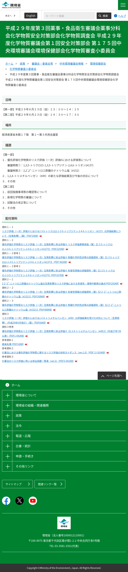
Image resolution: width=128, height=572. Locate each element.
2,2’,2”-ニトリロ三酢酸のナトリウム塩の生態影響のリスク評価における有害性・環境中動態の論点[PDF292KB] (60, 283)
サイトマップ (14, 484)
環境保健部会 (98, 63)
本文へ (8, 15)
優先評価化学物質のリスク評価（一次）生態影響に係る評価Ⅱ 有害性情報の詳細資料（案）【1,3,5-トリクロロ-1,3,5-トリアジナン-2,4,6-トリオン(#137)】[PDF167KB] (58, 273)
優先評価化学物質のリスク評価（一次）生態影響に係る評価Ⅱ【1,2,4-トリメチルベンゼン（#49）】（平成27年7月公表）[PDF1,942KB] (61, 333)
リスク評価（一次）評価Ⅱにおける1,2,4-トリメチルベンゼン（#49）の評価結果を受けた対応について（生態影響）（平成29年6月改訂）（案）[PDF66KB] (61, 320)
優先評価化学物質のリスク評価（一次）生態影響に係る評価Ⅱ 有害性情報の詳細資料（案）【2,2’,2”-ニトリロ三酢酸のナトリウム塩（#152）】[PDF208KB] (61, 294)
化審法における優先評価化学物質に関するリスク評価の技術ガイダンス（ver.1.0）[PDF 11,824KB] (53, 352)
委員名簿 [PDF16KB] (13, 344)
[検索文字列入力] (69, 15)
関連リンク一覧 (47, 484)
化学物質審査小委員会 (23, 69)
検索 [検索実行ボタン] (105, 16)
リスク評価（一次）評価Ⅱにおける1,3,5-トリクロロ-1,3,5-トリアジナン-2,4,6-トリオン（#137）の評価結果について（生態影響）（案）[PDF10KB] (61, 233)
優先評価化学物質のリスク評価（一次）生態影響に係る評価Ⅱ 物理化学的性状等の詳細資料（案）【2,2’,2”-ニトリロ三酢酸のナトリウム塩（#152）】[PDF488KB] (61, 307)
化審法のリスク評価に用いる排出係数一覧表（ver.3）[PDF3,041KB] (38, 361)
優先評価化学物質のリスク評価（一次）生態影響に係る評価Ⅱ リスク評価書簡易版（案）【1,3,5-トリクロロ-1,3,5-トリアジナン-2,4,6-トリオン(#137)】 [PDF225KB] (57, 247)
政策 (22, 63)
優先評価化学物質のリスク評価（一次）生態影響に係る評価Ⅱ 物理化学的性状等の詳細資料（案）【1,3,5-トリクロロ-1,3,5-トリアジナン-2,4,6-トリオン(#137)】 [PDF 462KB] (61, 260)
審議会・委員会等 (42, 63)
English (30, 15)
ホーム (9, 63)
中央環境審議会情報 (72, 63)
